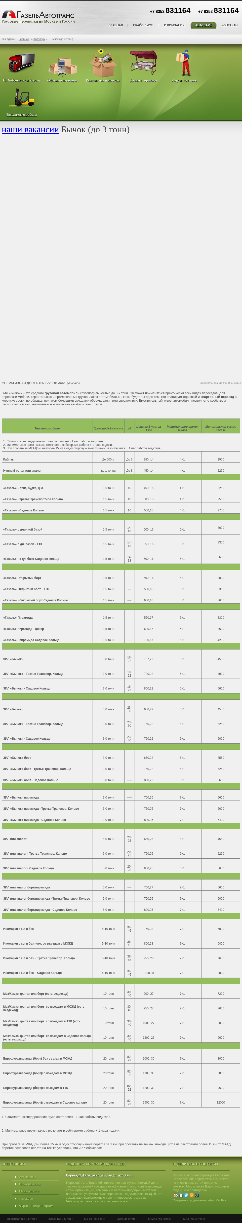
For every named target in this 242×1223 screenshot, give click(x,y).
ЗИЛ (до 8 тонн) (127, 1218)
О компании (174, 25)
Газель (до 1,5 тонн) (60, 1218)
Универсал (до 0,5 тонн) (22, 1218)
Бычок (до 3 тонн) (95, 1218)
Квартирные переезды (103, 80)
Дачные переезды (143, 80)
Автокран (26, 1198)
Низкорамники (29, 1184)
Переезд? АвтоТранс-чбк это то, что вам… (100, 1175)
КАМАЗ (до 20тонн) (160, 1218)
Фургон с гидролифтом (36, 1206)
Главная (116, 25)
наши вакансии (30, 129)
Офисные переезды (62, 80)
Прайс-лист (143, 25)
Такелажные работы (21, 114)
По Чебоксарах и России (21, 80)
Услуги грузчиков (184, 80)
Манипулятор (29, 1191)
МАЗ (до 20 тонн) (194, 1218)
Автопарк (203, 25)
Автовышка (27, 1177)
